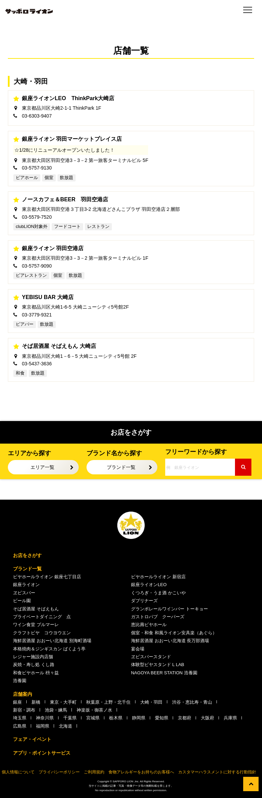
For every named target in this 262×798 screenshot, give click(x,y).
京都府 (184, 717)
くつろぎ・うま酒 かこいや (158, 592)
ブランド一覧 (121, 467)
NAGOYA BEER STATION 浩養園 (164, 672)
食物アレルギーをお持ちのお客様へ (141, 772)
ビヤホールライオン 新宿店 (158, 576)
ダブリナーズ (144, 600)
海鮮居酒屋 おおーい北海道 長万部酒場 (170, 640)
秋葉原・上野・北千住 (108, 702)
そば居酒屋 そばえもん (36, 608)
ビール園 (22, 600)
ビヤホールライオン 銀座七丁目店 (47, 576)
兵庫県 (230, 717)
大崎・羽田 (151, 702)
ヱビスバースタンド (151, 656)
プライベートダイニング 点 (42, 616)
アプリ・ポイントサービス (41, 753)
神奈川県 (45, 717)
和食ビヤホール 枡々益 (36, 672)
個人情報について (18, 772)
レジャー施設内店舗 (33, 656)
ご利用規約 (94, 772)
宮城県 (93, 717)
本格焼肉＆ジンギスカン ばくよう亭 (49, 648)
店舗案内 (22, 694)
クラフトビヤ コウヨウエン (42, 632)
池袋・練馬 (56, 710)
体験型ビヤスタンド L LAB (157, 664)
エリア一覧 (42, 467)
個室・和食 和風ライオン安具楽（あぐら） (174, 632)
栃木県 (115, 717)
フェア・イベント (32, 739)
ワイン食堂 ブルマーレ (36, 624)
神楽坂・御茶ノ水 (94, 710)
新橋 (35, 702)
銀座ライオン (26, 584)
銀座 (17, 702)
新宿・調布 (24, 710)
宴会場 (137, 648)
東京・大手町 (63, 702)
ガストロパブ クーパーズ (157, 616)
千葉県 (70, 717)
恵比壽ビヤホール (149, 624)
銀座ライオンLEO (149, 584)
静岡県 (138, 717)
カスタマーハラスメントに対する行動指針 (217, 772)
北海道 (65, 726)
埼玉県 (19, 717)
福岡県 (42, 726)
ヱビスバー (24, 592)
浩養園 (19, 680)
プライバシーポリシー (59, 772)
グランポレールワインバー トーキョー (169, 608)
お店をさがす (27, 555)
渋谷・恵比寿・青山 (192, 702)
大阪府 (207, 717)
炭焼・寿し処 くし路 (33, 664)
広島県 (19, 726)
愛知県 (161, 717)
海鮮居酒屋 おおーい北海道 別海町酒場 (52, 640)
